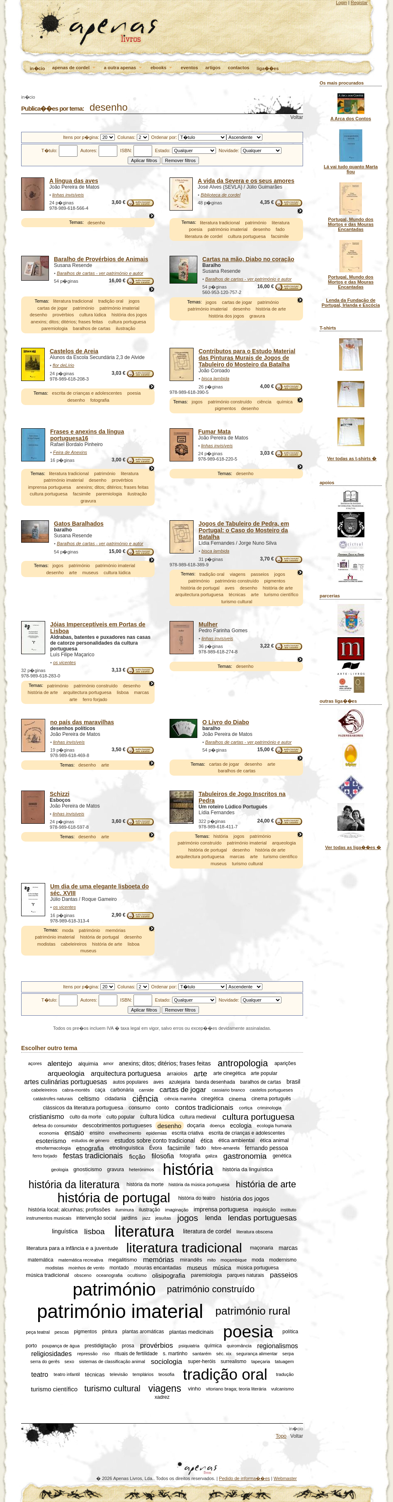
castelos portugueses (271, 1089)
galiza (211, 1156)
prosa (128, 1346)
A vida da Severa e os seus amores (246, 180)
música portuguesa (258, 1268)
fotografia (99, 400)
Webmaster (285, 1478)
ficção (137, 1156)
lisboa (123, 692)
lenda (213, 1217)
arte (73, 572)
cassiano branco (228, 1089)
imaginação (176, 1209)
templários (143, 1374)
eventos (189, 67)
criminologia (269, 1107)
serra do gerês (45, 1361)
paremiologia (54, 328)
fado (280, 229)
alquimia (88, 1063)
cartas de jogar (52, 308)
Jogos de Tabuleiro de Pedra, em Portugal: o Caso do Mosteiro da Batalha (244, 530)
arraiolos (177, 1073)
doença (217, 1125)
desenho (96, 222)
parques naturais (245, 1275)
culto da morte (85, 1117)
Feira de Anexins (70, 452)
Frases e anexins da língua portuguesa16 (87, 435)
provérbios (63, 314)
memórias (115, 930)
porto (31, 1346)
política (290, 1332)
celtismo (88, 1098)
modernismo (282, 1260)
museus (90, 572)
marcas (141, 692)
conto (162, 1107)
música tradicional (47, 1275)
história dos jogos (129, 314)
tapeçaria (260, 1361)
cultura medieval (198, 1117)
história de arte (271, 308)
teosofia (166, 1374)
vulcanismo (282, 1388)
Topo (281, 1436)
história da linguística (248, 1170)
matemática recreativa (80, 1259)
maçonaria (261, 1248)
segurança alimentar (257, 1353)
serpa (288, 1353)
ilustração (125, 328)
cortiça (245, 1107)
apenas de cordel (74, 68)
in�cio (37, 68)
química (285, 401)
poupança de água (61, 1345)
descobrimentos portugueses (117, 1126)
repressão (87, 1353)
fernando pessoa (266, 1148)
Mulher (208, 624)
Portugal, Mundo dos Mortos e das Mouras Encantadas (351, 224)
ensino (97, 1133)
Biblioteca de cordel (220, 194)
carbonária (122, 1090)
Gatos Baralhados (79, 523)
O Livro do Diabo (225, 722)
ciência (264, 401)
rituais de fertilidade (136, 1353)
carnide (146, 1089)
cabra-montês (76, 1089)
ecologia (241, 1125)
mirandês (191, 1260)
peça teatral (37, 1332)
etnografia (90, 1148)
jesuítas (163, 1218)
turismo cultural (236, 601)
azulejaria (179, 1082)
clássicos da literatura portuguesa (83, 1107)
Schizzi (59, 794)
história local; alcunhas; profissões (69, 1209)
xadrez (162, 1397)
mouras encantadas (157, 1268)
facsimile (280, 236)
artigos (213, 67)
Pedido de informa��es (244, 1478)
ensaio (74, 1132)
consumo (139, 1107)
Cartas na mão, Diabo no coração (248, 259)
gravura (257, 315)
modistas (46, 943)
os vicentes (64, 662)
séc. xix (224, 1353)
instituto (288, 1209)
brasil (293, 1082)
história (220, 836)
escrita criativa (188, 1133)
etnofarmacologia (53, 1147)
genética (282, 1156)
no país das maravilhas (82, 722)
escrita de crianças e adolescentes (87, 393)
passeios (260, 574)
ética (207, 1140)
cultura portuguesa (247, 236)
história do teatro (196, 1198)
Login (341, 2)
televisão (119, 1374)
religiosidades (51, 1353)
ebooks (162, 68)
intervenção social (96, 1218)
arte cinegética (229, 1074)
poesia (195, 229)
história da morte (144, 1184)
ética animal (274, 1141)
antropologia (243, 1063)
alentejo (59, 1064)
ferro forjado (94, 699)
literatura (281, 222)
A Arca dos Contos (350, 118)
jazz (146, 1218)
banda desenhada (215, 1082)
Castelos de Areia (74, 351)
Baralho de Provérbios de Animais (101, 259)
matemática (40, 1260)
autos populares (130, 1082)
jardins (129, 1218)
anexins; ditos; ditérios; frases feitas (67, 321)
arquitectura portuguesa (199, 594)
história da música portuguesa (199, 1184)
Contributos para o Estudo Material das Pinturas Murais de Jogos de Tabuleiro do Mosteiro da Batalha (247, 358)
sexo (69, 1361)
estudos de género (90, 1140)
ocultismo (136, 1275)
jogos (134, 300)
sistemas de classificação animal (112, 1361)
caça (100, 1090)
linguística (65, 1231)
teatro (39, 1374)
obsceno (83, 1275)
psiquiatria (189, 1345)
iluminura (124, 1209)
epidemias (156, 1133)
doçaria (196, 1126)
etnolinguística (126, 1148)
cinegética (212, 1099)
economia (49, 1133)
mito (211, 1259)
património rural (252, 1311)
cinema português (271, 1099)
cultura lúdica (92, 314)
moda (68, 930)
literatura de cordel (204, 236)
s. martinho (175, 1353)
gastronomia (245, 1156)
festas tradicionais (93, 1156)
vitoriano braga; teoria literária (236, 1388)
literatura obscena (254, 1231)
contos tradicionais (204, 1107)
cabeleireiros (74, 943)
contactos (239, 67)
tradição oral (111, 300)
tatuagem (284, 1361)
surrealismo (233, 1361)
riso (106, 1353)
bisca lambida (215, 378)
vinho (194, 1389)
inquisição (265, 1210)
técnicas (237, 594)
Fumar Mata (214, 431)
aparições (285, 1064)
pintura (109, 1332)
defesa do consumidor (55, 1125)
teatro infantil (67, 1374)
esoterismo (51, 1140)
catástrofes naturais (53, 1098)
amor (108, 1063)
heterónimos (141, 1169)
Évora (155, 1148)
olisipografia (168, 1275)
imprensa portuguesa (49, 487)
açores (35, 1063)
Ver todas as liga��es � (353, 847)
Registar (359, 2)
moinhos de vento (86, 1267)
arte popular (264, 1074)
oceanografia (109, 1275)
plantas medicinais (191, 1332)
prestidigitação (100, 1346)
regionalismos (277, 1345)
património (255, 222)
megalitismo (122, 1260)
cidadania (115, 1099)
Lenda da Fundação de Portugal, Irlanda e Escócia (351, 303)
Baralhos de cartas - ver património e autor (100, 273)
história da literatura (74, 1184)
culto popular (120, 1117)
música (222, 1267)
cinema (237, 1099)
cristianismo (46, 1116)
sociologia (166, 1361)
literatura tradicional (220, 222)
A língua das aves (73, 180)
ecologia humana (274, 1125)
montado (119, 1268)
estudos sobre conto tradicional (154, 1140)
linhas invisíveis (68, 194)
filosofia (162, 1156)
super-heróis (202, 1361)
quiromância (239, 1345)
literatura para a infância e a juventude (72, 1248)
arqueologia (284, 842)
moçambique (234, 1259)
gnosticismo (87, 1170)
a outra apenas (123, 68)
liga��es (268, 68)
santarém (201, 1353)
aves (229, 587)
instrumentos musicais (48, 1218)
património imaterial (227, 229)
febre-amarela (225, 1147)
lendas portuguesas (262, 1217)
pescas (61, 1332)
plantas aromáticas (143, 1332)
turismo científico (281, 594)
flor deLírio (63, 365)
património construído (230, 401)
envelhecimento (125, 1133)
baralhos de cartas (92, 328)
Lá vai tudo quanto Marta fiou (351, 169)
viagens (237, 574)
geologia (59, 1169)
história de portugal (200, 587)
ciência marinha (180, 1098)
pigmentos (225, 408)
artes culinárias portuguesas (65, 1081)
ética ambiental (236, 1141)
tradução (285, 1374)
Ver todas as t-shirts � (351, 458)
